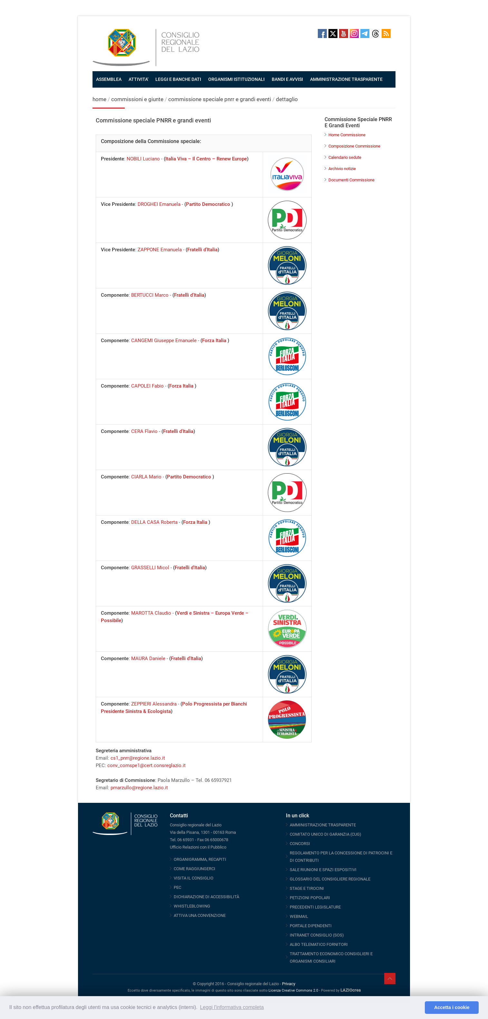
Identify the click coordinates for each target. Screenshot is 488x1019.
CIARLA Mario (146, 477)
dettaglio (287, 99)
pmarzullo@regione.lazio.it (139, 788)
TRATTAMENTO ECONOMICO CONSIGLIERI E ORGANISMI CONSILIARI (331, 957)
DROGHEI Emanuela (159, 204)
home (99, 99)
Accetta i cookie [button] (452, 1007)
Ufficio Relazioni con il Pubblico (198, 847)
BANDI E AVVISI (287, 79)
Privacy (288, 983)
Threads (375, 33)
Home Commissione (347, 134)
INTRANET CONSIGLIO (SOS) (317, 935)
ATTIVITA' (138, 79)
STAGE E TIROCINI (307, 888)
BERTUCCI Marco (150, 295)
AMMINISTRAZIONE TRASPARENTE (346, 79)
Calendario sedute (344, 157)
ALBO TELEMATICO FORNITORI (319, 944)
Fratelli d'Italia (202, 250)
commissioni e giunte (137, 99)
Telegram (364, 33)
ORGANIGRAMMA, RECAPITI (200, 859)
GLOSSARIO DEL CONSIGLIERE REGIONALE (330, 879)
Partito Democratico (208, 204)
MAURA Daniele (148, 658)
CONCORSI (300, 843)
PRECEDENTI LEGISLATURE (315, 907)
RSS (386, 33)
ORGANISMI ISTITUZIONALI (236, 79)
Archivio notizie (342, 168)
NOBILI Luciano (143, 159)
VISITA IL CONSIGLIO (193, 878)
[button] (418, 1007)
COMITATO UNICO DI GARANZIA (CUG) (325, 834)
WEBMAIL (299, 916)
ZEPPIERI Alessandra (154, 704)
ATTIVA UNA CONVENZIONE (200, 915)
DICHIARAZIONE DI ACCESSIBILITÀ (206, 896)
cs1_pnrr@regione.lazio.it (138, 758)
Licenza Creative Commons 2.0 (293, 990)
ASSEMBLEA (109, 79)
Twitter (332, 33)
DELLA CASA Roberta (154, 522)
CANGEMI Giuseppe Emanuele (164, 340)
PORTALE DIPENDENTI (311, 925)
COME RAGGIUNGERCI (194, 868)
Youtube (343, 33)
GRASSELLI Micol (150, 568)
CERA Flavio (144, 431)
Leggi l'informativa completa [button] (232, 1007)
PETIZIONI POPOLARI (310, 897)
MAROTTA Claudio (151, 613)
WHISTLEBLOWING (192, 906)
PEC (177, 887)
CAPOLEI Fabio (147, 386)
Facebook (322, 33)
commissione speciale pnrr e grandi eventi (219, 99)
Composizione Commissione (354, 146)
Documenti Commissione (351, 180)
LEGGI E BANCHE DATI (178, 79)
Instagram (354, 33)
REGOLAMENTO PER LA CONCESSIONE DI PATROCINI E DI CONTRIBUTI (341, 857)
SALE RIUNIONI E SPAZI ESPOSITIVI (323, 869)
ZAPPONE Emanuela (160, 250)
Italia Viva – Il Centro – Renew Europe (206, 159)
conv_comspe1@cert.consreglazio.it (146, 765)
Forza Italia (215, 340)
